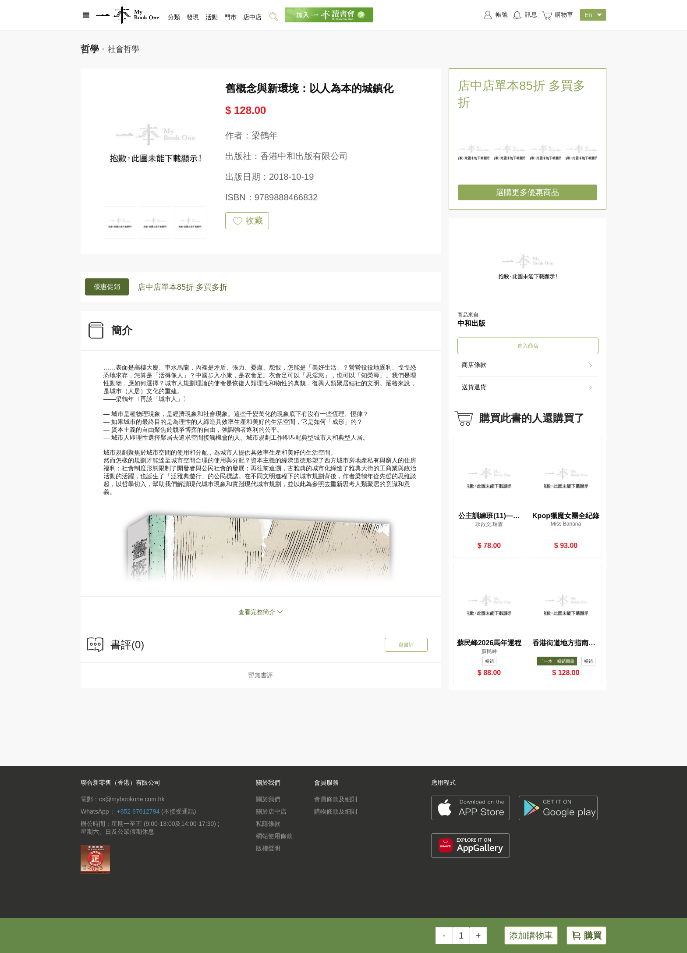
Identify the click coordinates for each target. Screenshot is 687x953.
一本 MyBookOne (127, 15)
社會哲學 (123, 49)
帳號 (495, 15)
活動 (211, 17)
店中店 (252, 17)
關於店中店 (271, 811)
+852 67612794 (138, 811)
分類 (174, 17)
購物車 (557, 15)
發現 (193, 17)
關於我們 (268, 799)
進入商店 (527, 346)
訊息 (524, 15)
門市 (230, 17)
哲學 (90, 49)
